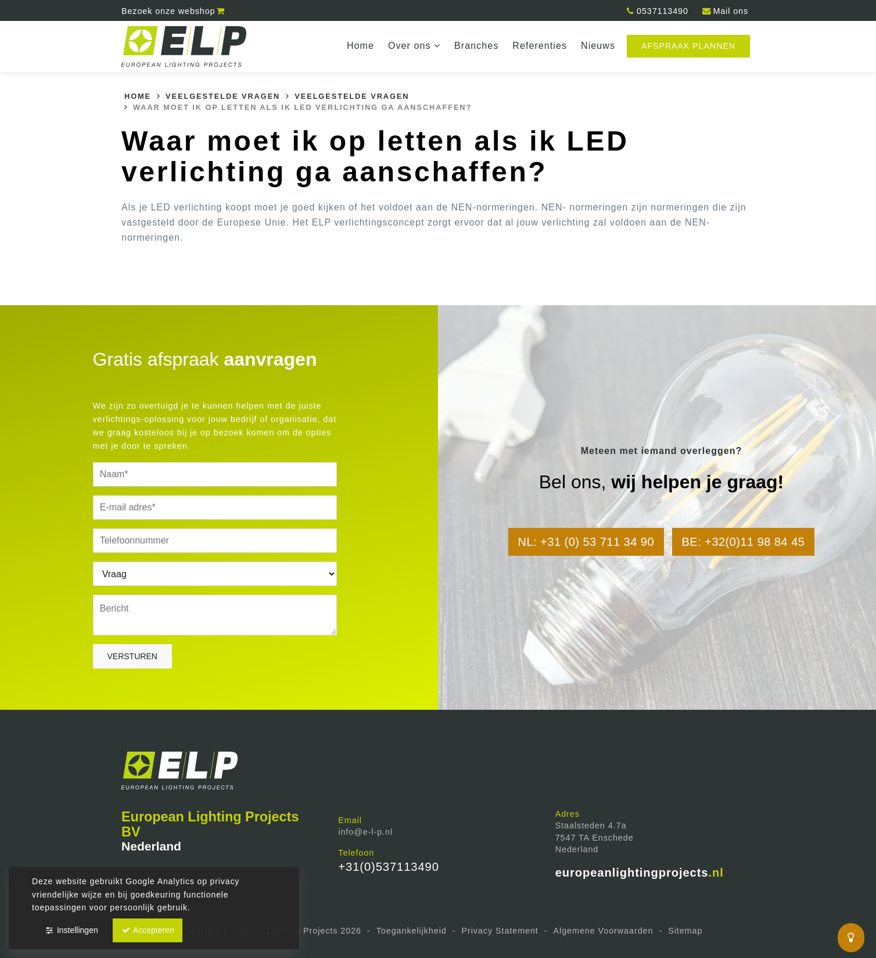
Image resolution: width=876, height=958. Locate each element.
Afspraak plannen (688, 46)
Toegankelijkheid (411, 930)
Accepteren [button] (147, 930)
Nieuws (598, 46)
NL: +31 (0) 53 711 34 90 (586, 541)
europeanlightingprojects (639, 872)
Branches (476, 46)
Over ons (414, 46)
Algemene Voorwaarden (604, 930)
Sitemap (685, 930)
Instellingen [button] (71, 930)
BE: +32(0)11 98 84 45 (743, 541)
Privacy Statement (499, 930)
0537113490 (656, 11)
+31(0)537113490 (388, 866)
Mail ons (724, 11)
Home (360, 46)
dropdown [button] (439, 46)
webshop (173, 11)
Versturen (132, 656)
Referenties (539, 46)
